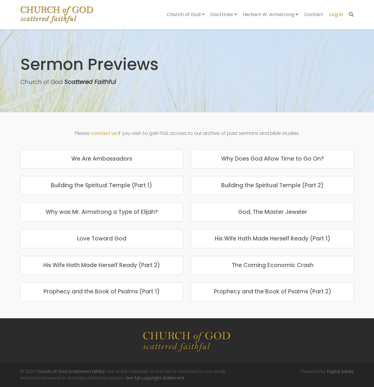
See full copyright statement (155, 378)
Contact (313, 14)
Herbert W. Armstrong (270, 14)
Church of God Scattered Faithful (70, 371)
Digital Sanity (340, 371)
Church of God (186, 14)
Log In (336, 14)
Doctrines (223, 14)
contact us (104, 133)
